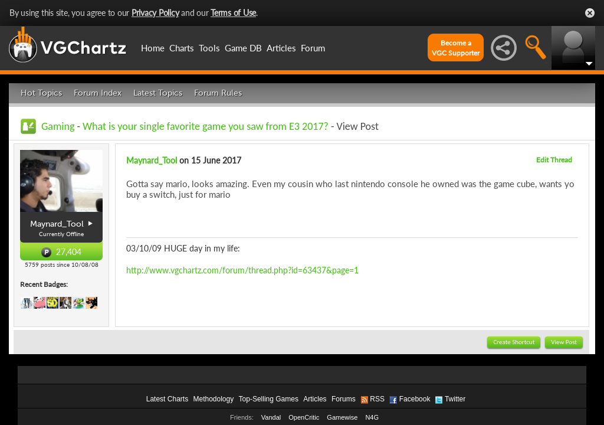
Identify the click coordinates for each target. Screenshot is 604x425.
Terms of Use (233, 13)
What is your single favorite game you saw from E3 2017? (207, 126)
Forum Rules (218, 93)
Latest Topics (157, 93)
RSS (377, 399)
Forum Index (98, 93)
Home (153, 47)
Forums (343, 399)
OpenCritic (303, 417)
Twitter (455, 399)
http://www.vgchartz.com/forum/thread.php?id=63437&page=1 (242, 270)
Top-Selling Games (268, 399)
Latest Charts (167, 399)
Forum (313, 47)
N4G (372, 417)
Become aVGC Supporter (456, 47)
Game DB (243, 47)
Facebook (415, 399)
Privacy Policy (155, 13)
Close (590, 13)
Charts (181, 47)
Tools (209, 47)
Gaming (57, 126)
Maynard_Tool (151, 160)
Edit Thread (554, 159)
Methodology (213, 399)
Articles (281, 47)
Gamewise (342, 417)
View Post (564, 342)
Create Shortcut (513, 342)
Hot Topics (41, 93)
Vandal (271, 417)
